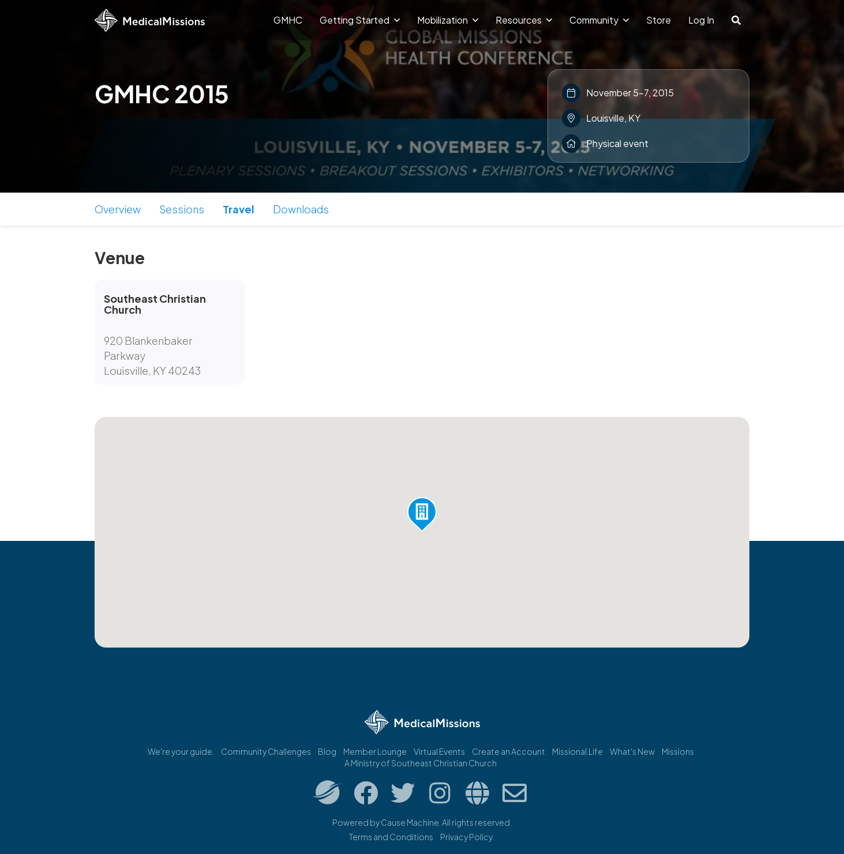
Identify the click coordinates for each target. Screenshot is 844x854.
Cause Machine (410, 822)
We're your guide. (181, 751)
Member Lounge (375, 751)
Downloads (301, 209)
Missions (678, 751)
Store (658, 20)
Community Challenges (266, 751)
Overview (118, 209)
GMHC (287, 20)
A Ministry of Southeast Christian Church (420, 763)
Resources (524, 20)
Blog (327, 751)
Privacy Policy (466, 837)
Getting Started (360, 20)
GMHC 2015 (162, 93)
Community (599, 20)
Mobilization (447, 20)
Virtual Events (439, 751)
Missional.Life (577, 751)
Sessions (181, 209)
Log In (701, 20)
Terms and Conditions (391, 837)
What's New (632, 751)
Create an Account (508, 751)
